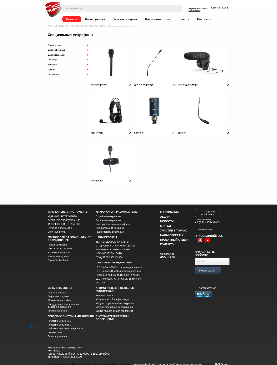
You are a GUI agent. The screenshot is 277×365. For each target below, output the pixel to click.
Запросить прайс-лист (208, 210)
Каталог (72, 19)
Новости (183, 19)
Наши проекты (95, 19)
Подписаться (207, 268)
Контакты (204, 19)
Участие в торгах (125, 19)
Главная (52, 26)
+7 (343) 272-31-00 (207, 220)
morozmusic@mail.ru (143, 362)
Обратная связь (203, 227)
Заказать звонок (194, 11)
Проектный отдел (157, 19)
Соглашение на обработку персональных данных (177, 362)
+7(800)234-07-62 (198, 8)
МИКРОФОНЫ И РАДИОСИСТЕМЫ (87, 26)
